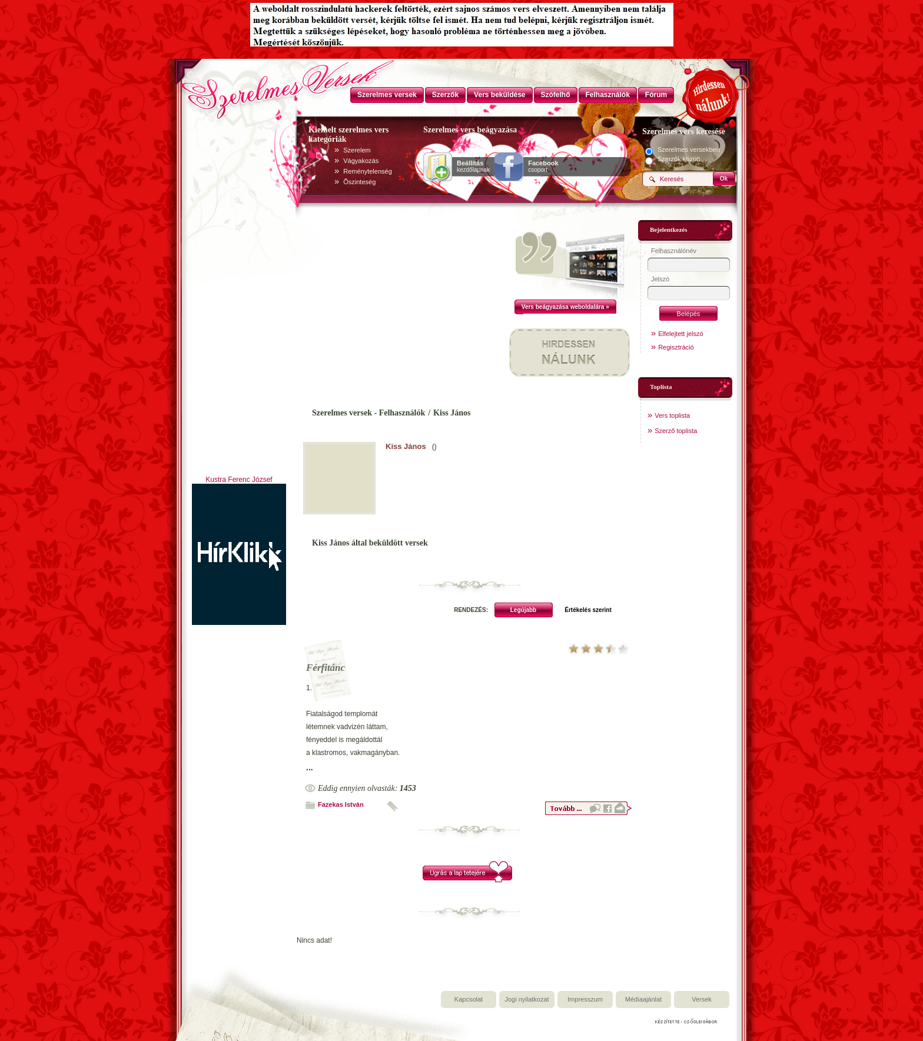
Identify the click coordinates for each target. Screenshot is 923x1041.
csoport (543, 166)
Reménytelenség (367, 171)
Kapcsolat (468, 999)
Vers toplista (672, 415)
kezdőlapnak (473, 166)
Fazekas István (341, 804)
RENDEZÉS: (471, 610)
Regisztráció (676, 347)
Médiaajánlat (643, 999)
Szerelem (356, 150)
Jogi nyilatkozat (526, 999)
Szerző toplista (676, 430)
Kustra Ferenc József (238, 479)
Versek (702, 999)
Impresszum (585, 999)
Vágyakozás (361, 160)
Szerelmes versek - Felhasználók (368, 412)
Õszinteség (359, 181)
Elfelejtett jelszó (680, 333)
